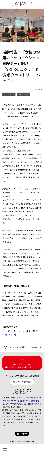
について (16, 450)
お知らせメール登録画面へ (22, 382)
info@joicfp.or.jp (9, 334)
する (39, 450)
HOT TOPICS (13, 347)
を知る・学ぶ (29, 450)
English (24, 433)
